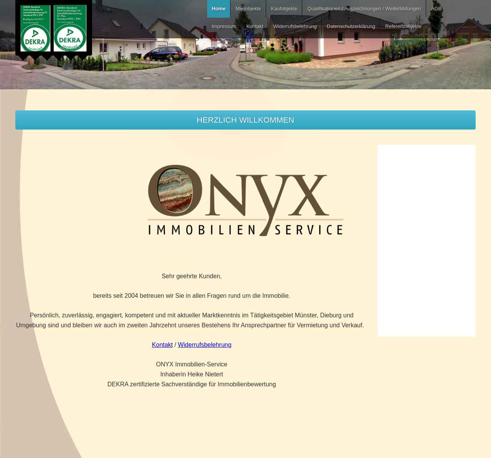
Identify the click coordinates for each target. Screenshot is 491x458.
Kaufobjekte (284, 8)
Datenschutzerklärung (351, 26)
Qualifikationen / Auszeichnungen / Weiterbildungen (364, 8)
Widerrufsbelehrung (294, 26)
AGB (436, 8)
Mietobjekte (248, 8)
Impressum (224, 26)
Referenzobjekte (403, 26)
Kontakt (254, 26)
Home (219, 8)
